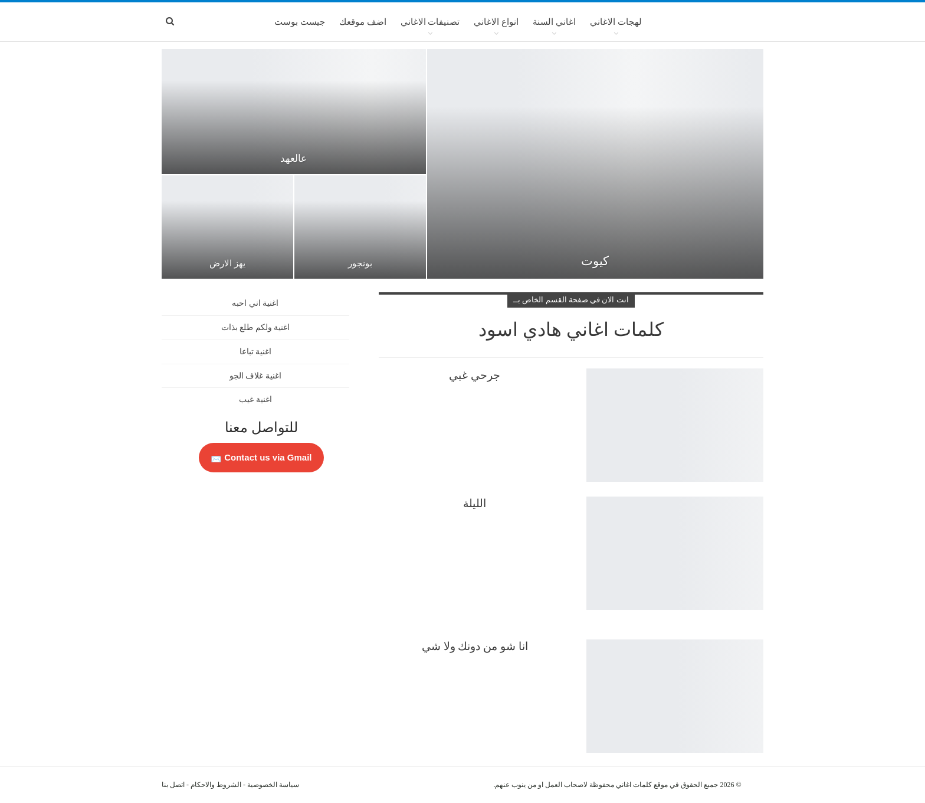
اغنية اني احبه (255, 303)
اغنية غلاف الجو (255, 375)
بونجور (360, 263)
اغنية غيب (255, 399)
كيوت (595, 261)
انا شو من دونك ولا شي (475, 646)
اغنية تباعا (256, 351)
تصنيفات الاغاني (430, 22)
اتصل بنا (173, 785)
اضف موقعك (362, 22)
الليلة (474, 503)
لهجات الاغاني (616, 22)
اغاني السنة (554, 22)
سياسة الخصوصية (273, 785)
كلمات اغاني (634, 785)
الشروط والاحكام (216, 785)
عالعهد (293, 158)
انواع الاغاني (496, 22)
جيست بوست (299, 22)
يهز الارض (227, 263)
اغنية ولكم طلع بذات (255, 327)
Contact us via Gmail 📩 (261, 457)
